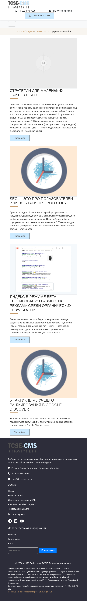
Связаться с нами (39, 15)
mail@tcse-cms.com (60, 11)
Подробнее (19, 138)
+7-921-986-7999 (25, 11)
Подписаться (47, 550)
